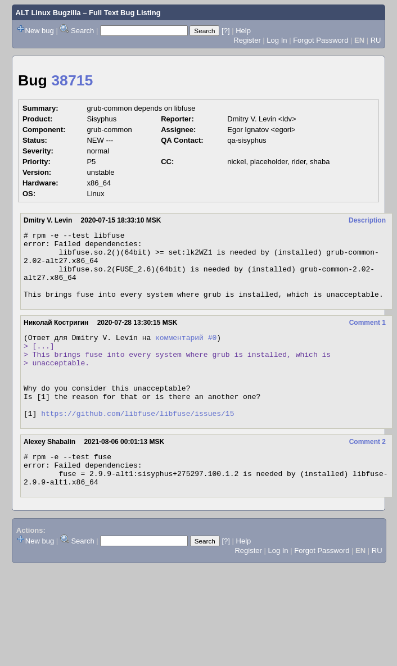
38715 (72, 80)
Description (367, 220)
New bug (39, 30)
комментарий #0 (185, 352)
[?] (225, 30)
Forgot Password (320, 40)
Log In (277, 40)
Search (82, 30)
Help (243, 30)
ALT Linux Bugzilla (48, 12)
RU (376, 40)
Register (246, 40)
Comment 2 (367, 472)
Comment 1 (367, 336)
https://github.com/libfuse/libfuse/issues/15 (137, 443)
